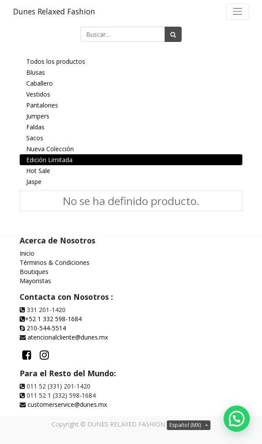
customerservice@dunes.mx (67, 404)
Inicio (27, 253)
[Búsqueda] (173, 34)
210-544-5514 (46, 328)
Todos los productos (55, 61)
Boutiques (34, 271)
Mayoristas (35, 281)
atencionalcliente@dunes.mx (68, 337)
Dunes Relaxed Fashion (54, 11)
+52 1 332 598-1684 (51, 319)
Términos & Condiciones (55, 262)
